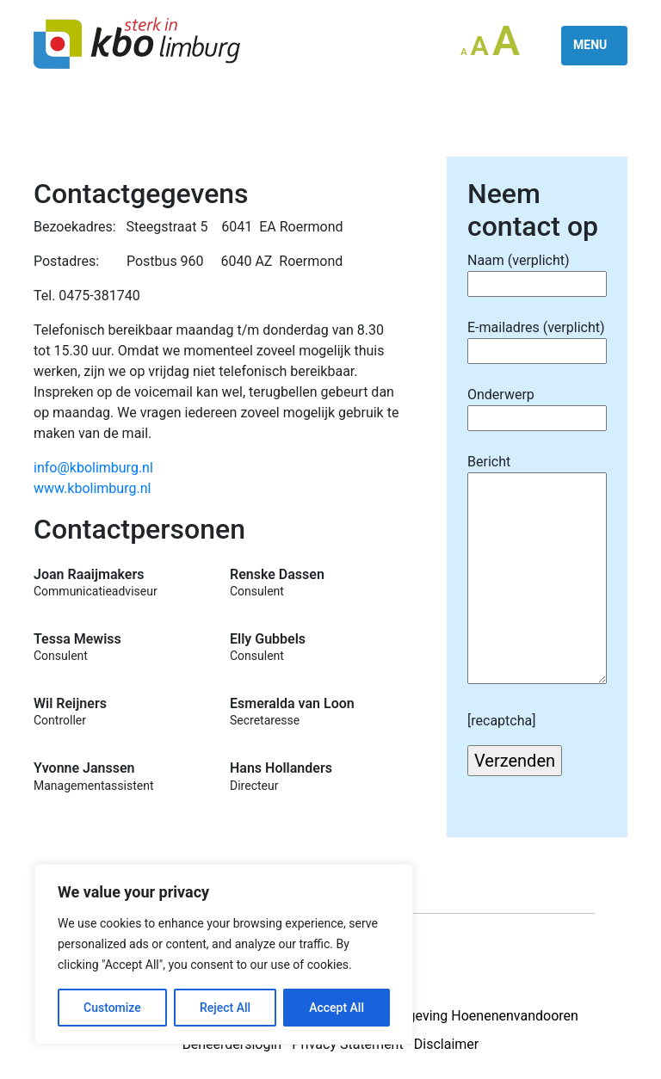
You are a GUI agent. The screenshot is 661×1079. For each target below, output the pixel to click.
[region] (223, 954)
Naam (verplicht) (537, 272)
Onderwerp (537, 406)
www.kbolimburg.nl (92, 488)
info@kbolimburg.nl (93, 467)
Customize (112, 1007)
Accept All (336, 1007)
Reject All (225, 1007)
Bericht (537, 570)
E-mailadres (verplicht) (537, 339)
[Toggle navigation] (594, 45)
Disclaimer (446, 1044)
